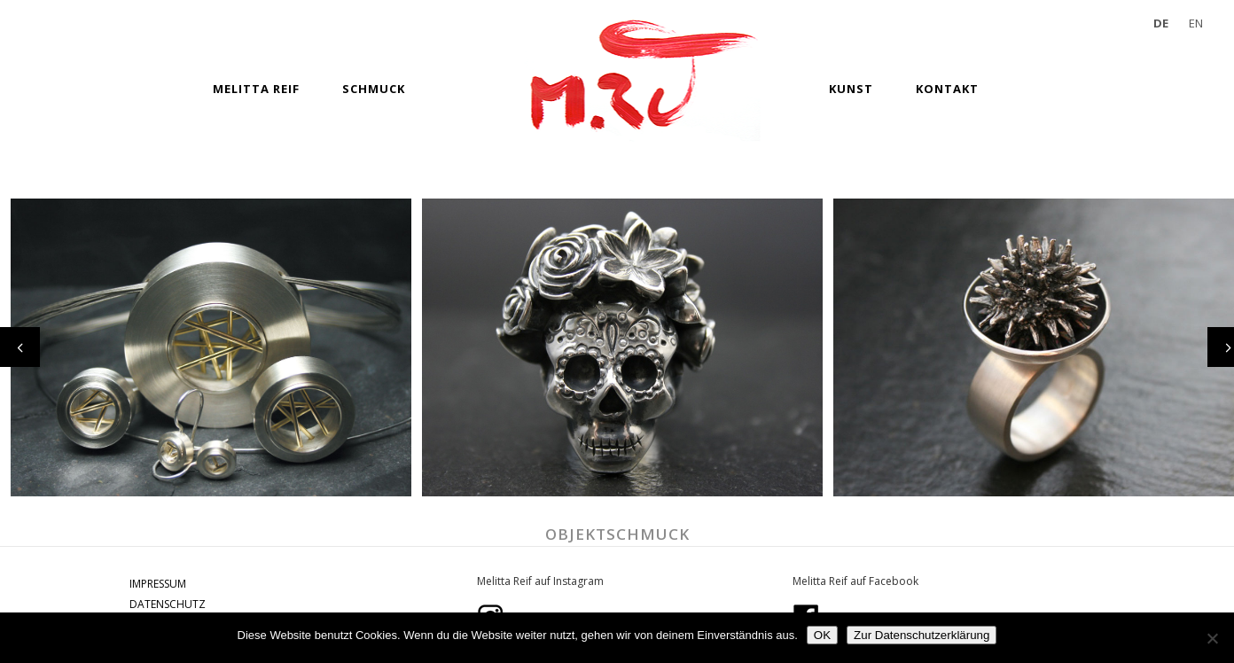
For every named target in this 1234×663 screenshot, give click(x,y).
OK (822, 635)
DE (1160, 23)
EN (1196, 23)
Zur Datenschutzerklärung (921, 635)
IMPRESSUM (157, 583)
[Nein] (1212, 638)
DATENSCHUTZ (167, 604)
